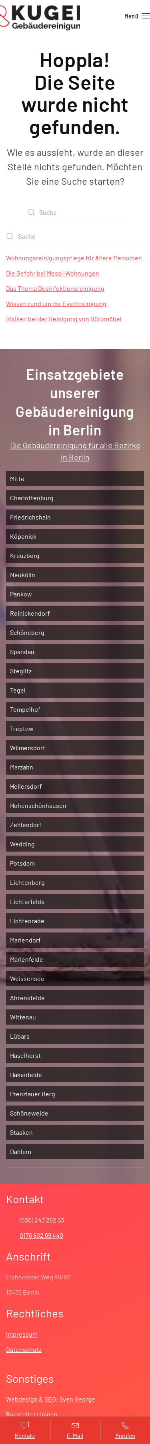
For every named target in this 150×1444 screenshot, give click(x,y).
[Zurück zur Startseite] (40, 16)
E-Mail (75, 1430)
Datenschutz (24, 1349)
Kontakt (25, 1430)
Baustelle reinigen (32, 1414)
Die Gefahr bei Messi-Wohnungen (52, 273)
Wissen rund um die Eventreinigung (56, 303)
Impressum (22, 1334)
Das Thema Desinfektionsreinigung (55, 288)
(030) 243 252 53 (42, 1220)
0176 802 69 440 (41, 1235)
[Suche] (75, 212)
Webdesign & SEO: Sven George (50, 1399)
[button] (137, 16)
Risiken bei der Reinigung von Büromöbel (64, 318)
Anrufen (125, 1430)
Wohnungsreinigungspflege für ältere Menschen (74, 258)
